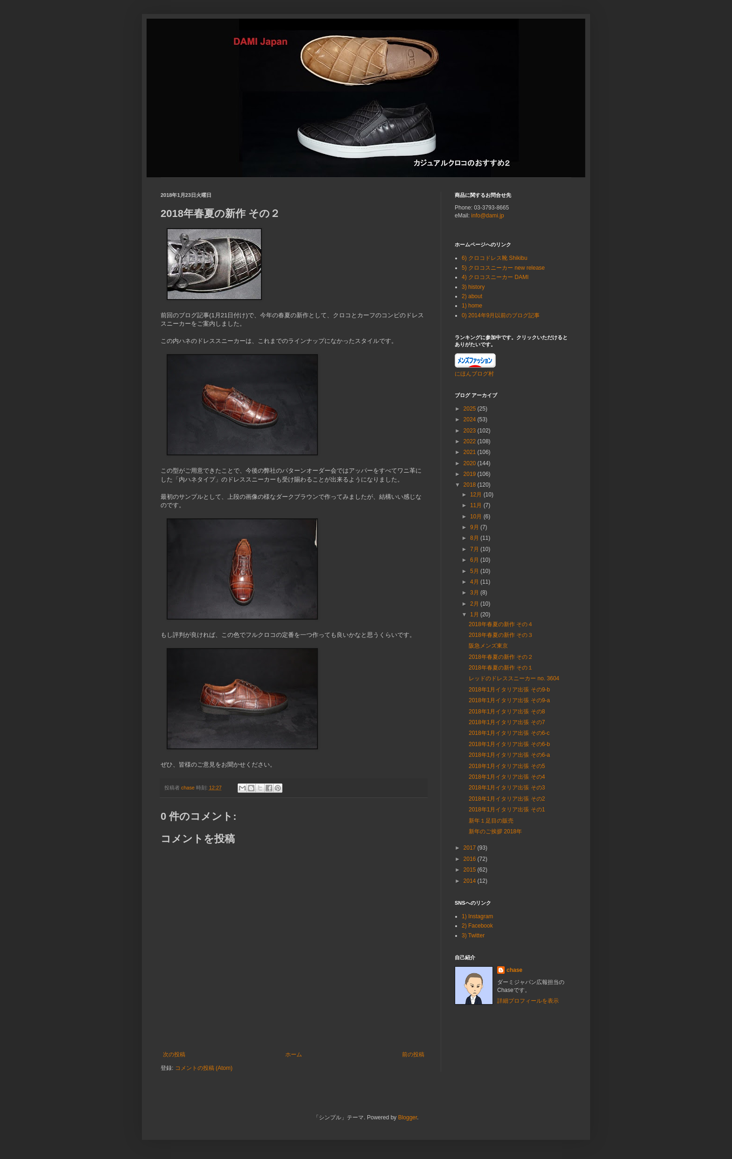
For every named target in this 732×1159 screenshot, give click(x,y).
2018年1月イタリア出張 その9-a (509, 700)
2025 (471, 408)
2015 (471, 869)
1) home (472, 305)
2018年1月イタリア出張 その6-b (509, 744)
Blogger (407, 1117)
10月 (477, 516)
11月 (477, 505)
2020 (471, 463)
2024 (471, 419)
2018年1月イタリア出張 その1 (507, 809)
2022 (471, 441)
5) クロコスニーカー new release (503, 268)
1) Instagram (477, 916)
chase (514, 970)
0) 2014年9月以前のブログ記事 (501, 315)
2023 (471, 430)
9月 (475, 527)
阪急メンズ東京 (488, 645)
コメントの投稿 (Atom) (203, 1068)
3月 (475, 592)
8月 (475, 538)
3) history (473, 287)
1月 (475, 614)
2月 (475, 603)
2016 (471, 859)
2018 (471, 485)
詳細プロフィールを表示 (528, 1001)
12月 (477, 494)
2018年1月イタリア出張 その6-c (509, 733)
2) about (472, 296)
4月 (475, 582)
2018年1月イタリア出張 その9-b (509, 689)
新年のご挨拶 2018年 (495, 831)
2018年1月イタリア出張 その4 (507, 777)
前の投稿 (413, 1054)
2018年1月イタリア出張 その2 (507, 799)
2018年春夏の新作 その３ (501, 635)
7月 (475, 549)
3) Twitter (473, 935)
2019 (471, 474)
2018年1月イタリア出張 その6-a (509, 755)
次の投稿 (174, 1054)
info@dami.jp (487, 215)
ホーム (293, 1054)
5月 (475, 571)
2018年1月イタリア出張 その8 (507, 711)
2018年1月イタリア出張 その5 (507, 766)
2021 (471, 452)
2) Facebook (477, 925)
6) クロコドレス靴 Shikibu (495, 258)
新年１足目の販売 (491, 820)
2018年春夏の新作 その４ (501, 624)
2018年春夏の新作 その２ (501, 657)
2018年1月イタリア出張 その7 (507, 722)
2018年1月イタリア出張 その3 (507, 787)
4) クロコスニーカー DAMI (495, 277)
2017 (471, 848)
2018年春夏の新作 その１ (501, 667)
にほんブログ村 (474, 373)
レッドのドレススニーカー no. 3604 (514, 678)
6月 (475, 560)
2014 (471, 881)
